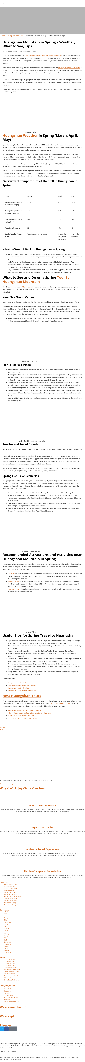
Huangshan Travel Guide (15, 36)
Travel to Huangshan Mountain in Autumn (22, 685)
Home (3, 36)
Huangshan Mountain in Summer (19, 683)
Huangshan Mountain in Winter (19, 688)
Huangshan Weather (20, 135)
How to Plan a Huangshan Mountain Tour (22, 691)
